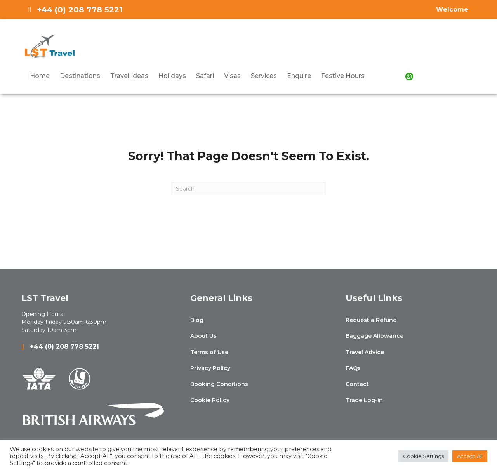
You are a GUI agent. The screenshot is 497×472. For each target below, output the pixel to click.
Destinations (80, 76)
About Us (203, 335)
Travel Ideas (129, 76)
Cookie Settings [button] (423, 456)
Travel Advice (365, 352)
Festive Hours (343, 76)
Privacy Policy (210, 368)
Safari (205, 76)
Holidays (172, 76)
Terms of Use (209, 352)
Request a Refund (371, 319)
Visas (232, 76)
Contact (357, 383)
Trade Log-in (364, 400)
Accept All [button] (470, 456)
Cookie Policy (209, 400)
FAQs (353, 368)
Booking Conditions (219, 383)
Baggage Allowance (374, 335)
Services (264, 76)
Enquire (299, 76)
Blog (196, 319)
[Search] (248, 188)
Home (40, 76)
